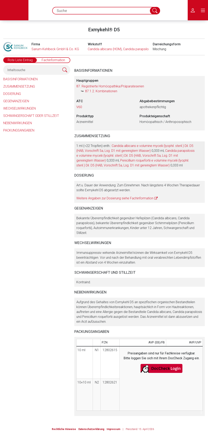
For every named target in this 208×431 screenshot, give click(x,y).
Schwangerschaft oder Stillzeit (31, 116)
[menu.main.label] (203, 10)
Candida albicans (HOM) (105, 49)
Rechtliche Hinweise (64, 429)
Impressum (113, 429)
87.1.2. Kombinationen (101, 91)
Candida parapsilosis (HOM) (142, 49)
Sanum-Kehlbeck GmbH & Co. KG (55, 49)
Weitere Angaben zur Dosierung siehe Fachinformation (114, 198)
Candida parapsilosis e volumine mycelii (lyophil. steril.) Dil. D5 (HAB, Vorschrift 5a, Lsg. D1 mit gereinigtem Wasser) (135, 155)
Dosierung (12, 94)
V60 (79, 107)
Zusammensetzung (19, 86)
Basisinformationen (20, 79)
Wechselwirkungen (19, 108)
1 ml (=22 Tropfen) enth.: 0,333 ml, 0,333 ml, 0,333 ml (135, 155)
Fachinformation (53, 60)
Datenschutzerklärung (91, 429)
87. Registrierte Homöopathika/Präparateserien (110, 86)
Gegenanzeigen (16, 101)
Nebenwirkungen (17, 123)
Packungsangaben (18, 130)
